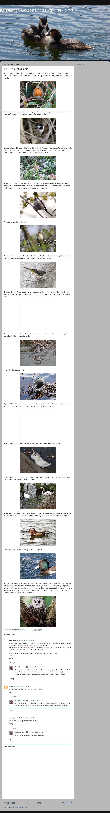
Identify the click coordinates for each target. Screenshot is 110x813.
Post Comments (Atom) (20, 807)
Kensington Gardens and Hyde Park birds (36, 10)
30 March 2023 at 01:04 (22, 686)
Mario (11, 686)
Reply (11, 658)
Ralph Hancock (20, 667)
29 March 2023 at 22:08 (26, 640)
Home (38, 803)
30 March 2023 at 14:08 (26, 718)
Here (33, 703)
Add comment (10, 746)
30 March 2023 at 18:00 (36, 732)
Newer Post (9, 803)
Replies (14, 663)
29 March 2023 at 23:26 (36, 667)
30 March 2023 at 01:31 (36, 700)
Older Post (67, 803)
